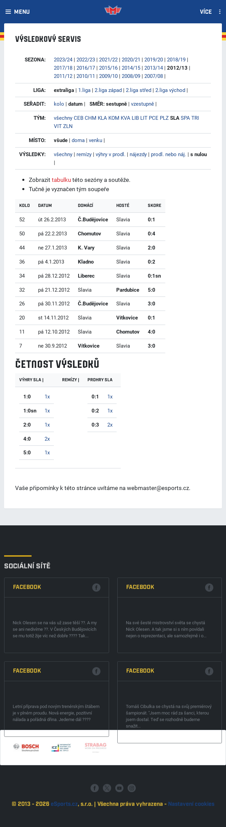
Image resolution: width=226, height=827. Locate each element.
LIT (143, 117)
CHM (90, 117)
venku (95, 140)
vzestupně (142, 103)
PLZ (164, 117)
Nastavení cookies (191, 823)
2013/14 (153, 67)
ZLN (68, 126)
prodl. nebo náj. (168, 154)
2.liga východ (170, 89)
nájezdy (138, 154)
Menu (22, 12)
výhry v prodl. (111, 154)
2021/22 (108, 59)
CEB (78, 117)
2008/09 (131, 75)
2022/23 (85, 59)
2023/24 (63, 59)
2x (47, 438)
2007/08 (153, 75)
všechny (63, 117)
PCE (153, 117)
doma (78, 140)
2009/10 (108, 75)
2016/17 (85, 67)
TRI (195, 117)
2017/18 (63, 67)
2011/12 (63, 75)
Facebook (27, 659)
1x (47, 396)
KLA (102, 117)
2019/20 (153, 59)
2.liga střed (138, 89)
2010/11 (85, 75)
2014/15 (131, 67)
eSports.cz (64, 823)
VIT (58, 126)
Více (206, 12)
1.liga (84, 89)
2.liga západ (108, 89)
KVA (125, 117)
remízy (84, 154)
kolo (59, 103)
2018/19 (176, 59)
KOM (113, 117)
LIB (135, 117)
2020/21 (131, 59)
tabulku (61, 180)
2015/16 (108, 67)
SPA (185, 117)
